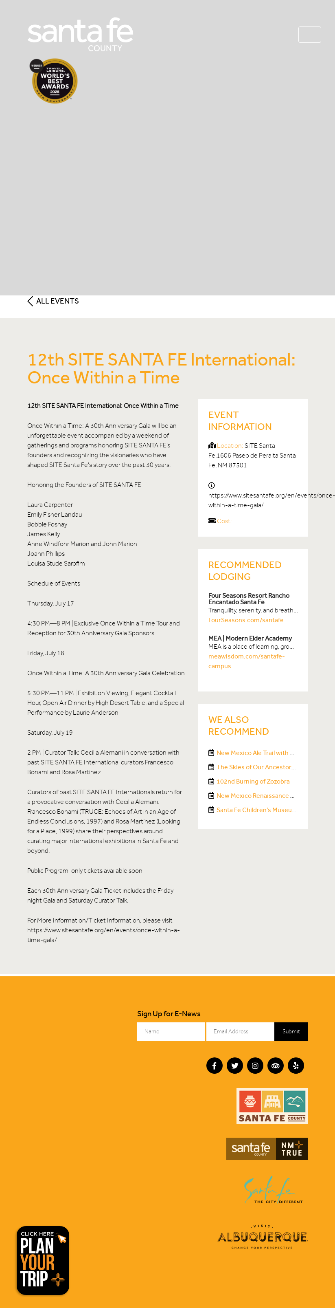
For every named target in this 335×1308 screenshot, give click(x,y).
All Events (53, 301)
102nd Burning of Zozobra (253, 781)
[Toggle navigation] (309, 34)
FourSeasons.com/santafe (246, 620)
